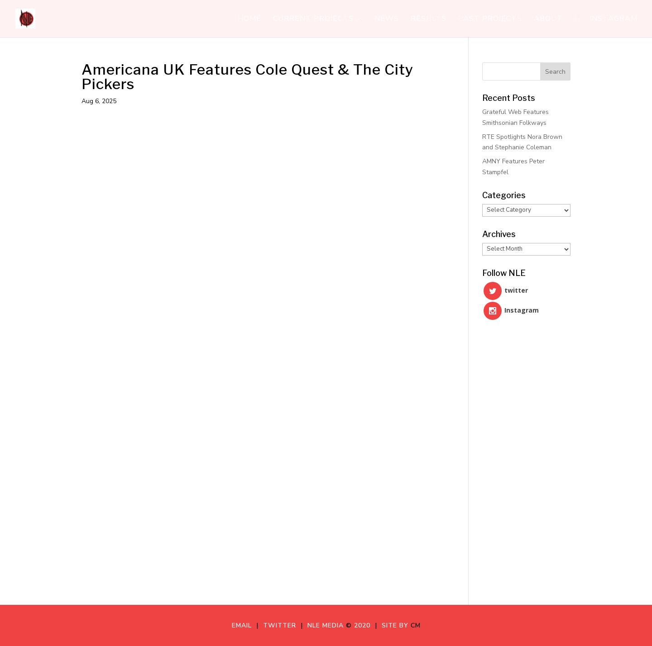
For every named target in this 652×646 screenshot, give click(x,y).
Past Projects (490, 19)
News (386, 19)
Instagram (614, 19)
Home (249, 19)
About (548, 19)
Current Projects (313, 19)
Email (244, 625)
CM (416, 625)
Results (428, 19)
